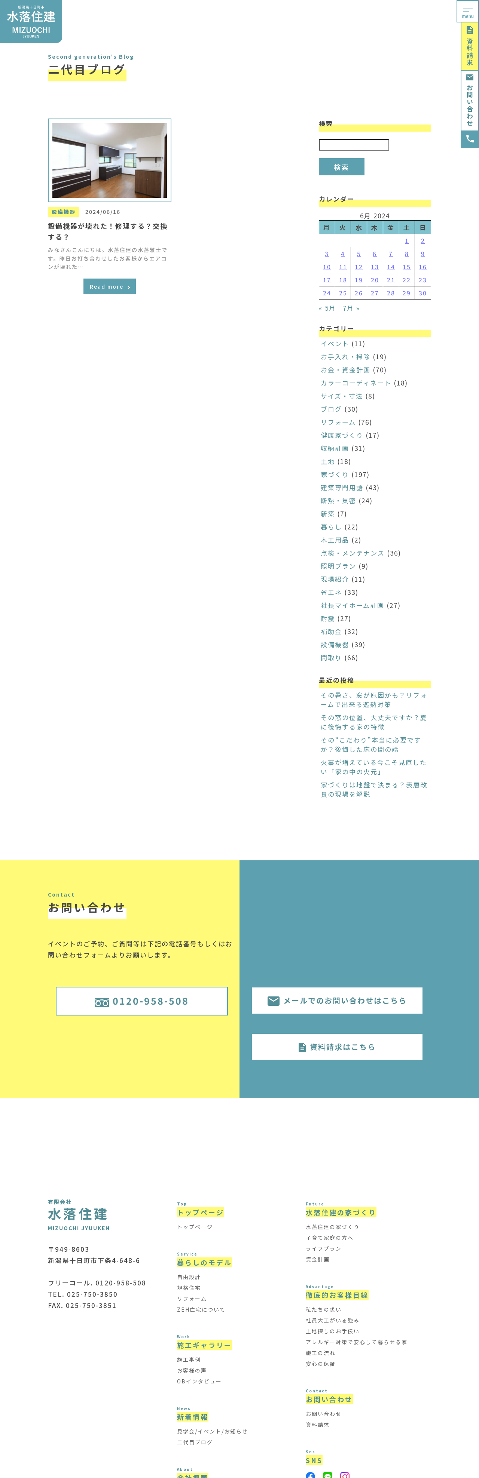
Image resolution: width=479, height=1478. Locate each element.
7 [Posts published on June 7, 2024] (391, 253)
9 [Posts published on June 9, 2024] (423, 253)
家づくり (335, 474)
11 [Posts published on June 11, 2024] (343, 266)
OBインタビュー (199, 1381)
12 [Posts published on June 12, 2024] (359, 266)
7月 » (351, 308)
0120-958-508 (142, 1000)
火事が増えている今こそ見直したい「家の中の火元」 (374, 767)
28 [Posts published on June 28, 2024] (391, 292)
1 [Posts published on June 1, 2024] (407, 240)
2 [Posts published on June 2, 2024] (423, 240)
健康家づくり (342, 435)
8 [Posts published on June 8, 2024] (407, 253)
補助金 (331, 631)
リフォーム (338, 422)
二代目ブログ (195, 1442)
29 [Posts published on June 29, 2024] (407, 292)
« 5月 (327, 308)
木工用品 (335, 539)
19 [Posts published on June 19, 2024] (359, 279)
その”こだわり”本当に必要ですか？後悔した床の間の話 (371, 744)
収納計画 (335, 448)
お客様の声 (192, 1370)
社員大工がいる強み (333, 1320)
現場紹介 (335, 579)
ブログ (331, 409)
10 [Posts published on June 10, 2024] (327, 266)
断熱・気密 (338, 500)
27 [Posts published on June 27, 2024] (375, 292)
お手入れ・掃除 (345, 356)
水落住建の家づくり (333, 1226)
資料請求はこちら (337, 1046)
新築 (328, 513)
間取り (331, 657)
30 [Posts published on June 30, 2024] (423, 292)
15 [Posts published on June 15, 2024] (407, 266)
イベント (335, 343)
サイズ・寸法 (342, 395)
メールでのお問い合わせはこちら (337, 1000)
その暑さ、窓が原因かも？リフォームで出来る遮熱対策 (374, 699)
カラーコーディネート (356, 382)
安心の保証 (321, 1363)
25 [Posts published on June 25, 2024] (343, 292)
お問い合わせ (470, 100)
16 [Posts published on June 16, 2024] (423, 266)
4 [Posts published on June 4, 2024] (343, 253)
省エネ (331, 592)
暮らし (331, 526)
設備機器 (335, 644)
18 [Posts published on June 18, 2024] (343, 279)
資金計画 (318, 1259)
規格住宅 (189, 1287)
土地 (328, 461)
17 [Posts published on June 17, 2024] (327, 279)
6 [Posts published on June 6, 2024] (375, 253)
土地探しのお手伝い (333, 1331)
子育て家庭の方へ (330, 1237)
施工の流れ (321, 1352)
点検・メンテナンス (353, 552)
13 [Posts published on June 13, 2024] (375, 266)
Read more (110, 286)
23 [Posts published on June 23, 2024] (423, 279)
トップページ (195, 1226)
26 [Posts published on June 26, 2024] (359, 292)
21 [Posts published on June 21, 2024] (391, 279)
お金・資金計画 (345, 369)
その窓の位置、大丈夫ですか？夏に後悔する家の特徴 (374, 722)
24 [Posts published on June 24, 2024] (327, 292)
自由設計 (189, 1277)
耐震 (328, 618)
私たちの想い (324, 1309)
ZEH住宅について (201, 1309)
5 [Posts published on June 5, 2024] (359, 253)
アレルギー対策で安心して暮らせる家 (357, 1342)
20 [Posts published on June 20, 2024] (375, 279)
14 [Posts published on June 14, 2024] (391, 266)
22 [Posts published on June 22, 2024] (407, 279)
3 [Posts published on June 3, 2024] (327, 253)
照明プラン (338, 566)
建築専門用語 (342, 487)
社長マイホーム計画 (352, 605)
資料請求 (470, 46)
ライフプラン (324, 1248)
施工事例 (189, 1359)
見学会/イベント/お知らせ (212, 1431)
